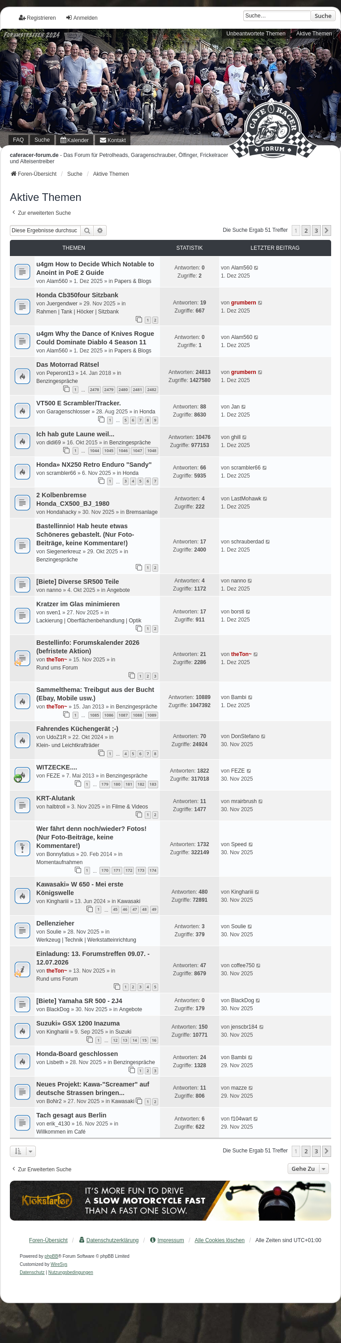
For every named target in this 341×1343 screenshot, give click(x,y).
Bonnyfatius (61, 854)
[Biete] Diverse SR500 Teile (77, 581)
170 (104, 870)
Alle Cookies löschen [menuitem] (220, 1240)
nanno (54, 590)
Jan (235, 407)
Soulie (54, 932)
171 (116, 870)
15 (144, 1040)
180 (116, 784)
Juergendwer (62, 303)
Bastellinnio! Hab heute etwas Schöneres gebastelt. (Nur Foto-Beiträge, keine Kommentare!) (85, 534)
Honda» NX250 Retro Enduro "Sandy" (94, 464)
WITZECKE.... (56, 767)
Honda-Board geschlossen (77, 1053)
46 (125, 909)
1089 (151, 715)
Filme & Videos (130, 807)
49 (154, 909)
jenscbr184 (244, 1027)
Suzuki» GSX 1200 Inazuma (78, 1023)
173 (141, 870)
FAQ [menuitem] (18, 140)
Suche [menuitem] (42, 140)
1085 (94, 715)
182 (141, 784)
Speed (239, 844)
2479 (109, 389)
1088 (137, 715)
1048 (151, 450)
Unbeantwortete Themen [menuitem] (255, 33)
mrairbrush (244, 801)
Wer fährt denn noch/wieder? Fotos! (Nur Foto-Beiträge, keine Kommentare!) (91, 837)
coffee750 (243, 965)
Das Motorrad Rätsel (67, 364)
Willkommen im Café (61, 1132)
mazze (239, 1088)
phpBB (51, 1256)
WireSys (59, 1264)
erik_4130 (58, 1124)
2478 (94, 389)
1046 (123, 450)
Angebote (118, 590)
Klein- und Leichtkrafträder (67, 745)
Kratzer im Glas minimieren (78, 604)
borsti (237, 611)
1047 (137, 450)
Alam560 (57, 281)
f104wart (241, 1119)
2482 (151, 389)
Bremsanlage (142, 512)
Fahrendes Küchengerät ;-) (77, 728)
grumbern (243, 303)
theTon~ (57, 659)
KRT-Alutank (55, 798)
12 (115, 1040)
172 (128, 870)
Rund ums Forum (57, 668)
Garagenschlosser (68, 412)
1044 (94, 450)
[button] (326, 230)
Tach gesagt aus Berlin (71, 1115)
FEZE (53, 776)
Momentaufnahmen (59, 862)
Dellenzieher (55, 923)
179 (104, 784)
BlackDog (58, 1009)
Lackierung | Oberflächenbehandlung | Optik (88, 620)
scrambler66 (61, 473)
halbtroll (56, 807)
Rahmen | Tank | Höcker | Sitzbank (77, 312)
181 (128, 784)
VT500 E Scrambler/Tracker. (78, 403)
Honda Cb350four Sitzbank (77, 295)
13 (125, 1040)
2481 (137, 389)
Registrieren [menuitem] (37, 17)
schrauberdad (247, 542)
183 (153, 784)
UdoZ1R (57, 737)
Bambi (238, 697)
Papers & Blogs (132, 281)
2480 (123, 389)
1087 (123, 715)
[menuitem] (74, 140)
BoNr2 (54, 1101)
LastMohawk (246, 498)
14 (134, 1040)
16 (154, 1040)
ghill (236, 437)
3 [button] (316, 230)
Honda (147, 412)
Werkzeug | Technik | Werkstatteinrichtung (86, 940)
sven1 (54, 612)
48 (144, 909)
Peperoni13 (60, 373)
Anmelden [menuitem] (81, 17)
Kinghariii (58, 901)
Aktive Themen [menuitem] (314, 33)
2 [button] (305, 230)
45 (115, 909)
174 (153, 870)
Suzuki (123, 1032)
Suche (323, 16)
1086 (109, 715)
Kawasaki (128, 901)
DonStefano (245, 736)
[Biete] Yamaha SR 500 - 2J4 (79, 1000)
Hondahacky (62, 512)
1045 (109, 450)
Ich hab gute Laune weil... (75, 434)
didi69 (54, 442)
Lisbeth (55, 1062)
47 (134, 909)
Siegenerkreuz (64, 551)
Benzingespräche (57, 381)
